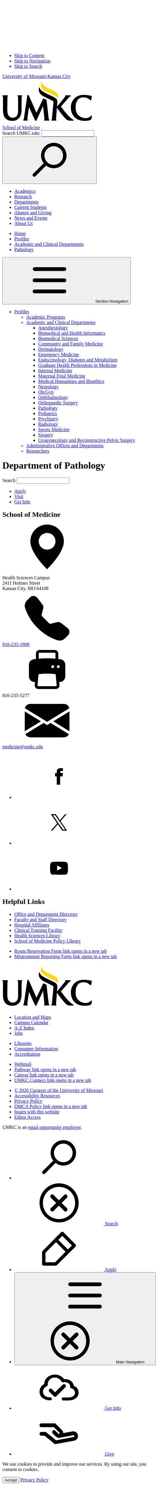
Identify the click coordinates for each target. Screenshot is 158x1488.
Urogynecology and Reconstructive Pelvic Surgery (86, 440)
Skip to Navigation (32, 60)
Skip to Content (29, 55)
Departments (26, 201)
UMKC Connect (52, 1080)
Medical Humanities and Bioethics (71, 381)
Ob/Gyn (46, 392)
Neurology (48, 386)
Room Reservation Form (60, 951)
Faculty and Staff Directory (40, 919)
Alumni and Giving (32, 212)
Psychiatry (48, 418)
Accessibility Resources (37, 1095)
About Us (23, 223)
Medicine (21, 127)
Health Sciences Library (37, 935)
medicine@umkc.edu (22, 746)
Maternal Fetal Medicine (61, 375)
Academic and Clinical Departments (48, 244)
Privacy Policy (28, 1101)
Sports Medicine (53, 429)
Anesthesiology (53, 327)
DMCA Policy (50, 1106)
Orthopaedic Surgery (58, 402)
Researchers (37, 450)
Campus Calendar (31, 1022)
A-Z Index (24, 1027)
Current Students (30, 207)
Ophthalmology (53, 397)
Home (20, 233)
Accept (11, 1480)
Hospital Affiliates (31, 924)
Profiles (21, 238)
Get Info (22, 501)
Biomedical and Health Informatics (71, 333)
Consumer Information (36, 1048)
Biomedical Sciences (58, 338)
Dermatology (50, 349)
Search (9, 480)
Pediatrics (47, 413)
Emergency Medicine (58, 354)
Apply (20, 491)
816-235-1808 (16, 644)
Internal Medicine (55, 370)
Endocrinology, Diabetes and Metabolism (77, 359)
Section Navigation (66, 280)
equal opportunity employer (54, 1127)
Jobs (18, 1033)
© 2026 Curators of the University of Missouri (58, 1090)
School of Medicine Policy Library (47, 941)
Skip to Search (28, 66)
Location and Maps (32, 1017)
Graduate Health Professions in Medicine (77, 365)
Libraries (23, 1043)
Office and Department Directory (46, 914)
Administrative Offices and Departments (65, 445)
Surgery (45, 434)
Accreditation (27, 1054)
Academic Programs (45, 317)
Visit (18, 496)
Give (64, 1453)
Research (23, 196)
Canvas (44, 1074)
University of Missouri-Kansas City (36, 76)
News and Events (30, 217)
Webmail (22, 1064)
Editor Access (27, 1117)
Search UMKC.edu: (21, 133)
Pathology (24, 249)
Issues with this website (37, 1111)
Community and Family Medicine (70, 343)
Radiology (48, 424)
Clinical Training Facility (38, 930)
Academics (24, 191)
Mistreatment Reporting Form (65, 956)
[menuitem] (85, 1180)
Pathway (45, 1069)
